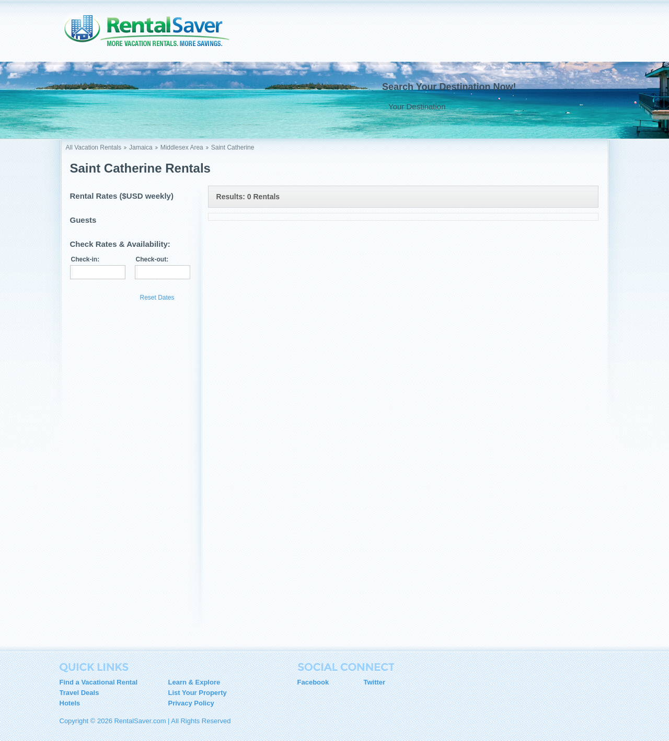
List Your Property (197, 693)
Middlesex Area (181, 147)
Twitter (375, 682)
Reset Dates (157, 297)
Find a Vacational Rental (99, 682)
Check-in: (85, 259)
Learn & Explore (194, 682)
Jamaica (141, 147)
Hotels (70, 703)
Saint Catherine (233, 147)
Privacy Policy (191, 703)
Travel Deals (79, 693)
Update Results (102, 297)
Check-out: (152, 259)
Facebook (313, 682)
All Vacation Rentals (94, 147)
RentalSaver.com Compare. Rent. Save (153, 33)
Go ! (577, 106)
